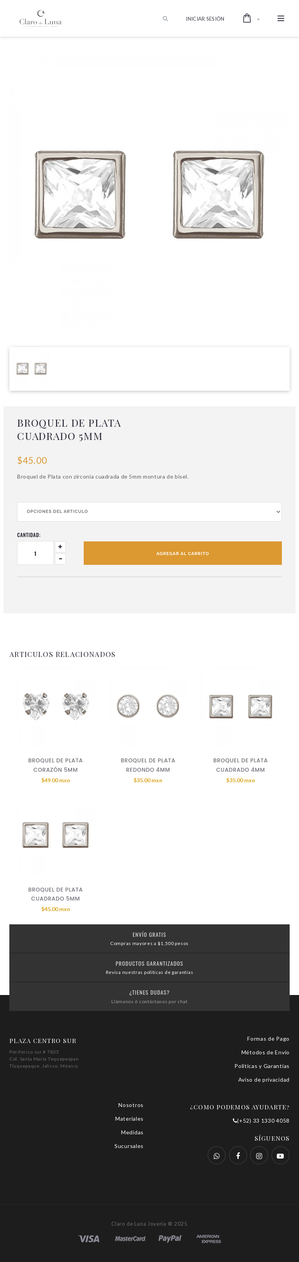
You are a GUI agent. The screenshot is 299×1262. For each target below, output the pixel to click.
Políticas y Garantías (262, 1066)
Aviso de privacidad (264, 1079)
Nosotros (131, 1105)
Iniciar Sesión (205, 19)
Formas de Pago (268, 1038)
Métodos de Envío (265, 1052)
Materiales (129, 1118)
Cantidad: (28, 535)
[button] (251, 18)
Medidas (132, 1132)
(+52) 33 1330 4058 (261, 1120)
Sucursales (129, 1146)
